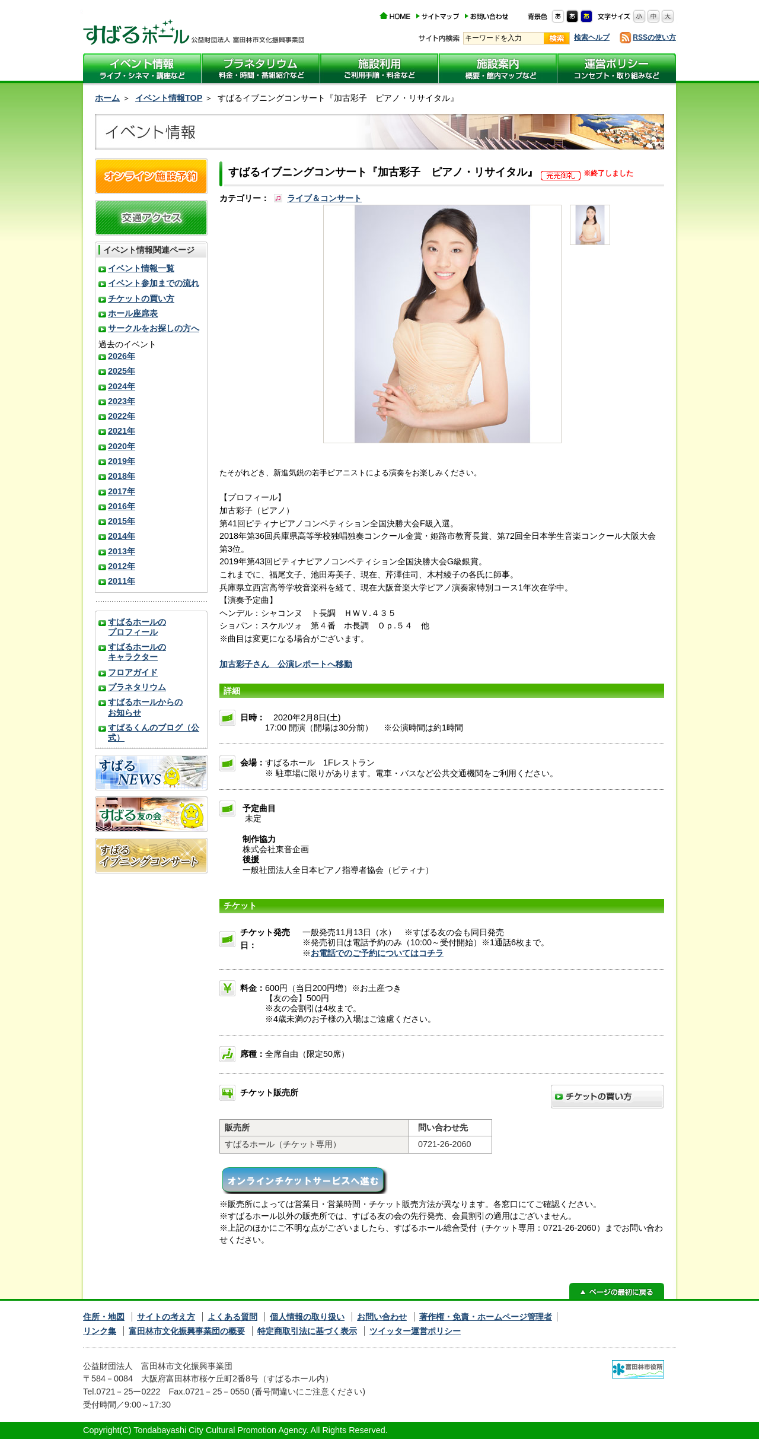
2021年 (121, 431)
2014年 (121, 536)
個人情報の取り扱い (307, 1317)
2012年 (121, 566)
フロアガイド (133, 672)
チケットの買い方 (141, 298)
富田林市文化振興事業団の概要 (187, 1331)
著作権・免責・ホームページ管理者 (485, 1317)
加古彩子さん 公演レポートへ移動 (285, 664)
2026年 (121, 356)
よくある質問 (232, 1317)
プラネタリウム (137, 687)
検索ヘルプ (592, 37)
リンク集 (99, 1331)
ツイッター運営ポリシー (415, 1331)
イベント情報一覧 (141, 268)
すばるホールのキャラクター (137, 652)
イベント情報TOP (168, 98)
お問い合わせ (382, 1317)
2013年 (121, 551)
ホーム (107, 98)
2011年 (121, 581)
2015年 (121, 521)
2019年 (121, 461)
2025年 (121, 371)
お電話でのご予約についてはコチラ (377, 953)
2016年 (121, 506)
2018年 (121, 476)
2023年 (121, 401)
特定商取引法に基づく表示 (307, 1331)
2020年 (121, 446)
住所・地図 (104, 1317)
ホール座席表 (133, 313)
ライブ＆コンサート (324, 198)
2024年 (121, 386)
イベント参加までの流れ (153, 283)
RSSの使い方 (654, 37)
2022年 (121, 416)
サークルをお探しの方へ (153, 328)
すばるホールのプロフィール (137, 627)
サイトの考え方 (166, 1317)
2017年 (121, 491)
